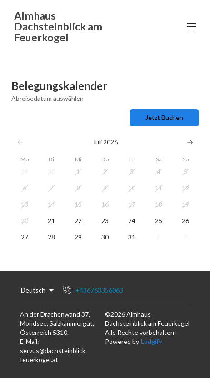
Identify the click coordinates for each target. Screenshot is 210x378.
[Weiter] (190, 142)
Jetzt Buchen (164, 117)
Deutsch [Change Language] (38, 290)
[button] (24, 171)
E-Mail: (29, 341)
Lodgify (151, 341)
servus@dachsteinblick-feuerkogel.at (54, 355)
